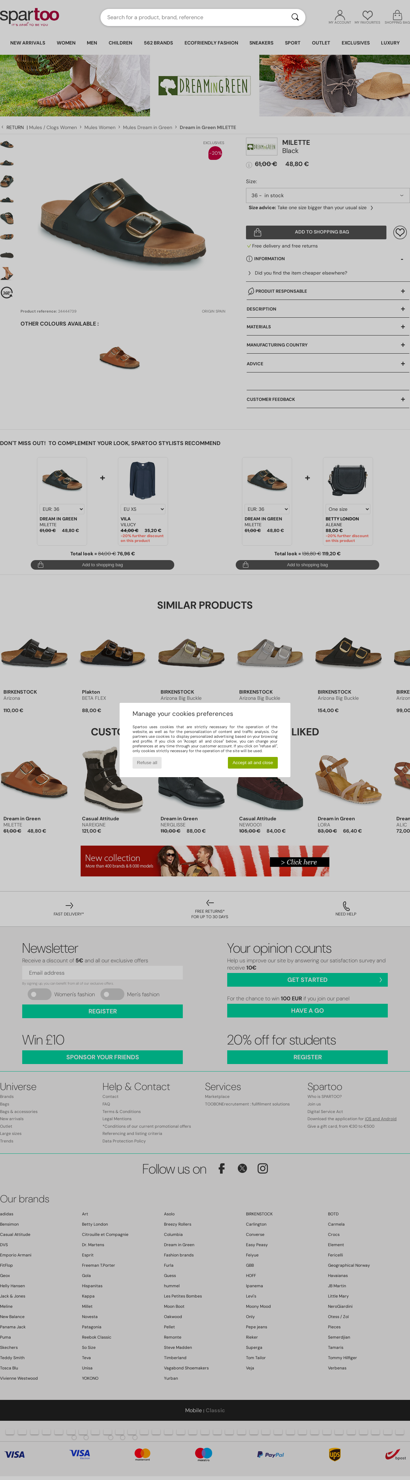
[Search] (295, 17)
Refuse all (147, 762)
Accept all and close (253, 762)
